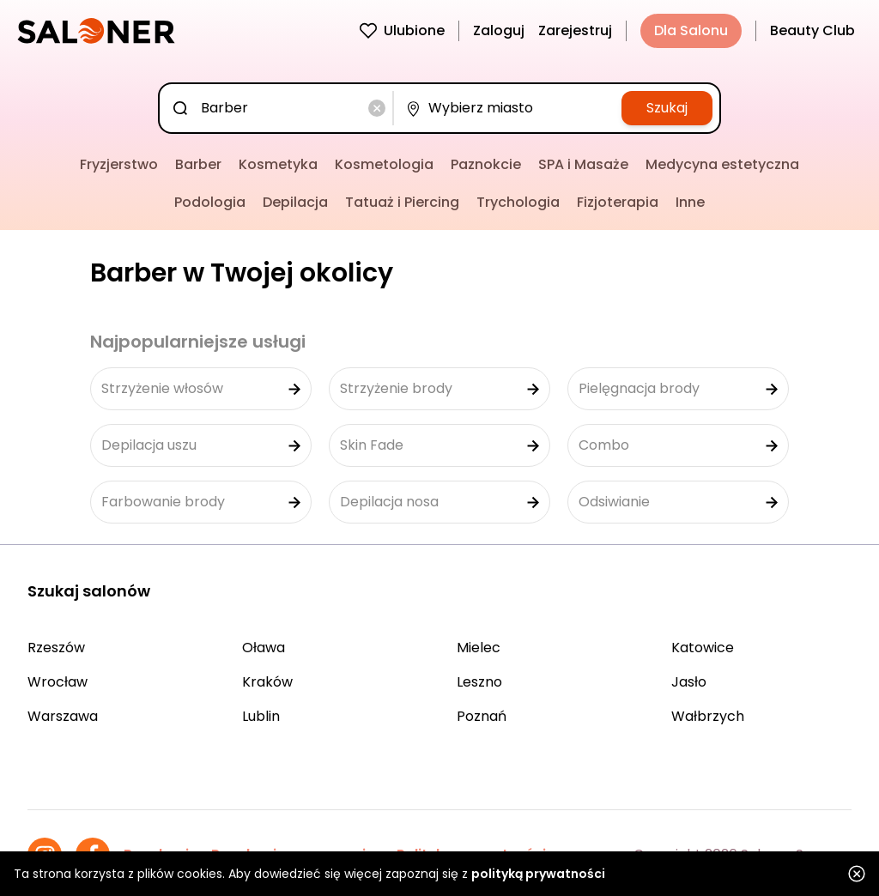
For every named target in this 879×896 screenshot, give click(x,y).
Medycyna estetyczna (722, 164)
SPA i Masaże (583, 164)
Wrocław (57, 682)
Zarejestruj (575, 30)
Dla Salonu (691, 30)
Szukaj (667, 108)
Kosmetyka (278, 164)
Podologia (210, 202)
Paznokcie (486, 164)
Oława (263, 647)
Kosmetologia (384, 164)
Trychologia (518, 202)
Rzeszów (56, 647)
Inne (690, 202)
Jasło (688, 682)
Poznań (481, 716)
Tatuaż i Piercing (402, 202)
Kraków (267, 682)
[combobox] (279, 108)
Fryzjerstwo (119, 164)
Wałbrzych (707, 716)
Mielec (478, 647)
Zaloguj (498, 30)
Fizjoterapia (617, 202)
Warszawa (62, 716)
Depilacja (295, 202)
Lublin (261, 716)
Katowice (702, 647)
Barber (198, 164)
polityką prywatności (538, 873)
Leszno (479, 682)
